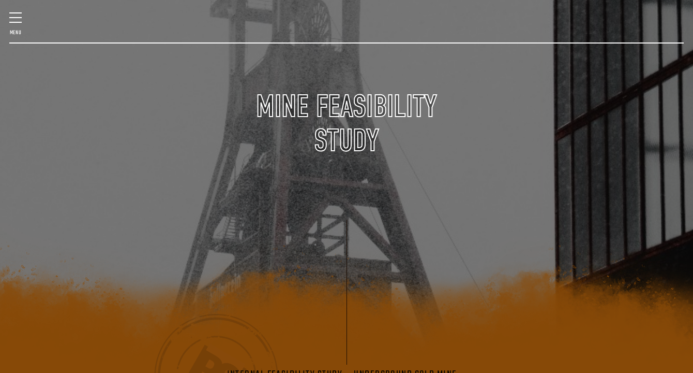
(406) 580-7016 (633, 69)
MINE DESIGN (64, 30)
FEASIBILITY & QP (109, 30)
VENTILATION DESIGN (622, 30)
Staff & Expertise (127, 64)
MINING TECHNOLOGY (468, 30)
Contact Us (570, 64)
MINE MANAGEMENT (165, 30)
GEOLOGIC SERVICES (517, 30)
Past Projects (57, 64)
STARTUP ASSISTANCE (567, 30)
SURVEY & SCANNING (216, 30)
